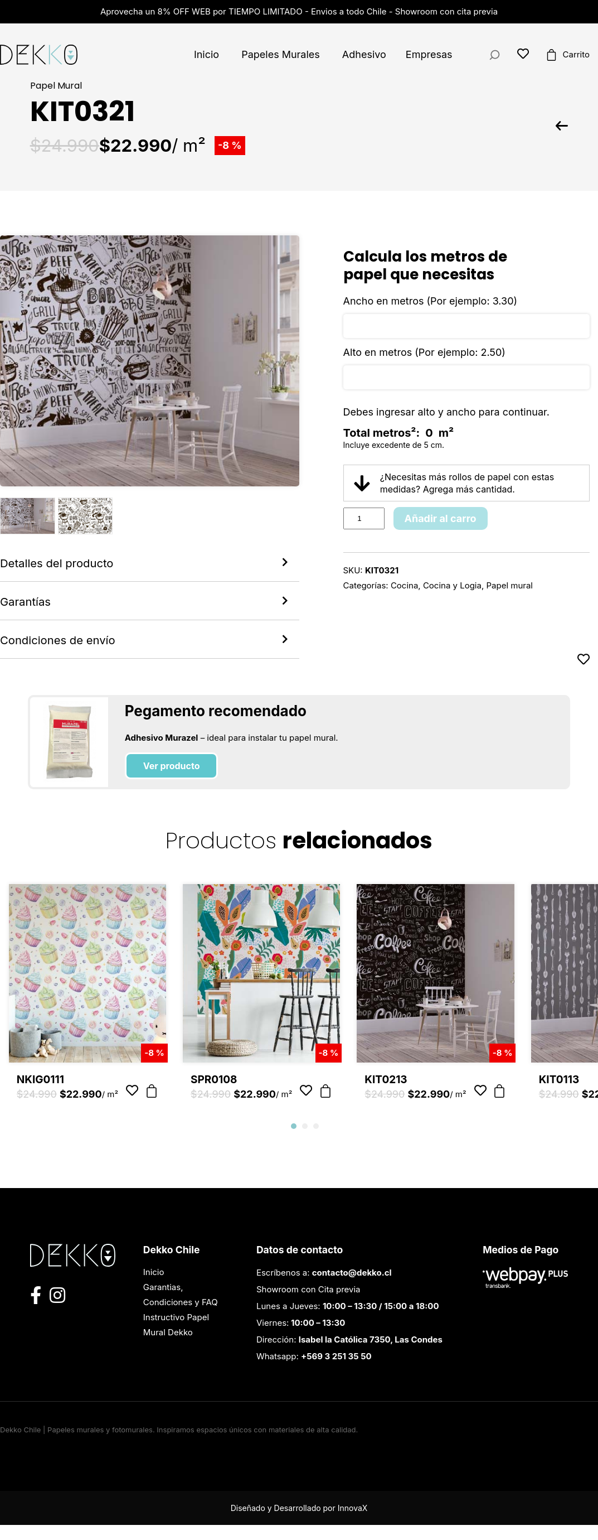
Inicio (206, 54)
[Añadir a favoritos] (583, 674)
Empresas (429, 54)
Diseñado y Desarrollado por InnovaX (299, 1523)
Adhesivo (364, 54)
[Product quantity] (364, 518)
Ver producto (171, 780)
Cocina (404, 585)
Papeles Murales (280, 54)
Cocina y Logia (452, 585)
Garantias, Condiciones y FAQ (180, 1309)
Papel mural (509, 585)
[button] (293, 1141)
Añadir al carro (441, 518)
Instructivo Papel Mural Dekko (176, 1340)
